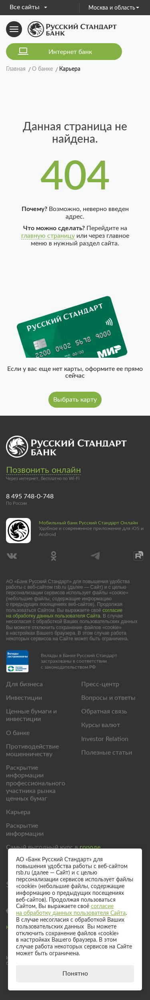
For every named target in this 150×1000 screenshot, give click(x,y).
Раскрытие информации (25, 830)
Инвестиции (24, 698)
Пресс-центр (100, 684)
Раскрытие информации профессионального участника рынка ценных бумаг (35, 783)
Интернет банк (70, 52)
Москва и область (113, 8)
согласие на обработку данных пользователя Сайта (64, 613)
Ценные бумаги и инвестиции (31, 715)
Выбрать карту (75, 399)
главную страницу (48, 236)
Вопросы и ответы (108, 698)
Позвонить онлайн (43, 470)
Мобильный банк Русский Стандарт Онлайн (88, 522)
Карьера (18, 812)
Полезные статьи (106, 752)
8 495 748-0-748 (30, 496)
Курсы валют (100, 725)
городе (90, 847)
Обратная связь (104, 711)
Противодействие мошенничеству (32, 750)
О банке (18, 733)
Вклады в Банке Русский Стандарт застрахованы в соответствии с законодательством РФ (79, 661)
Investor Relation (104, 739)
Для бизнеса (24, 684)
